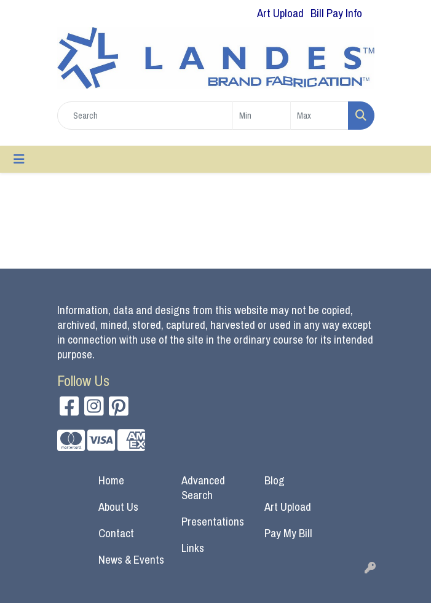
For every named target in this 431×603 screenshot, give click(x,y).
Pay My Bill (288, 533)
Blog (274, 480)
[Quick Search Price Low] (261, 115)
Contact (116, 533)
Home (111, 480)
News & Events (131, 559)
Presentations (212, 521)
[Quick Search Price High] (319, 115)
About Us (118, 506)
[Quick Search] (145, 115)
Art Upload (287, 506)
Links (192, 548)
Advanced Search (203, 488)
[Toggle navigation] (19, 159)
